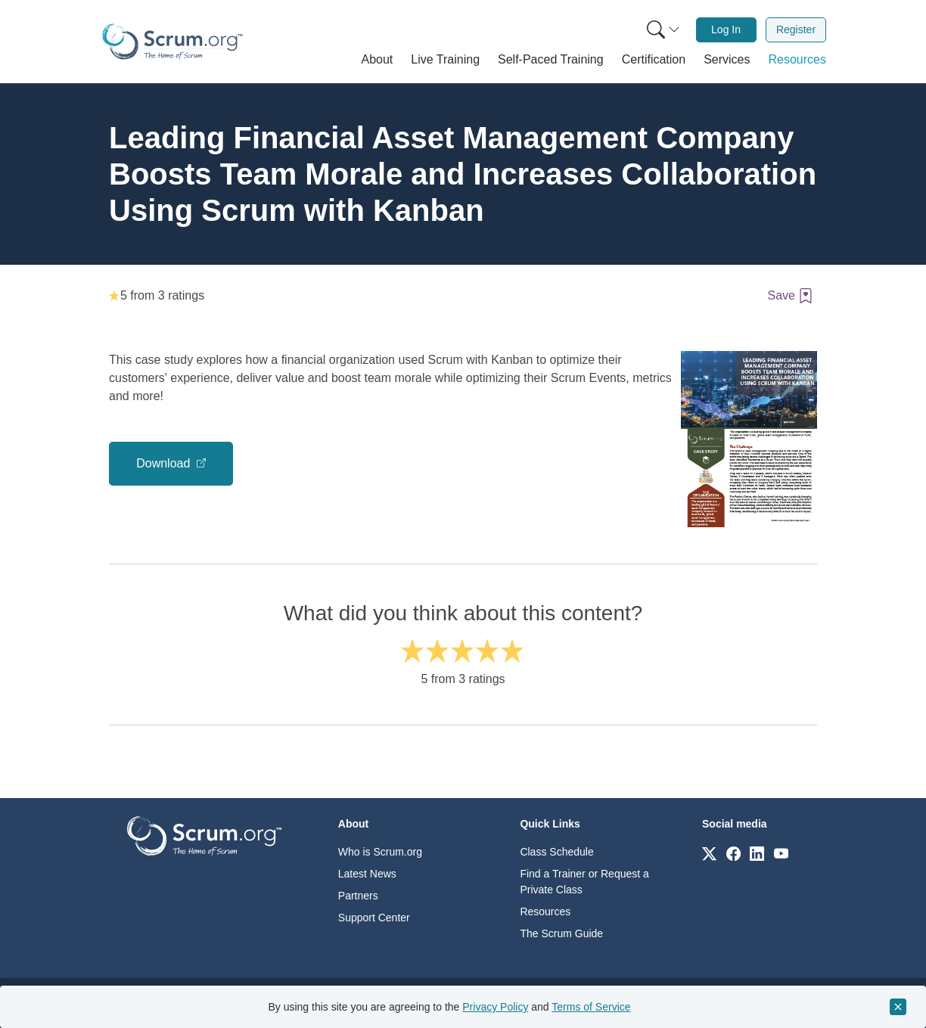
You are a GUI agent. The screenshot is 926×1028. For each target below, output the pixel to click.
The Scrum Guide (561, 933)
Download (165, 463)
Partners (358, 896)
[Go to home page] (204, 834)
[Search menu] (663, 29)
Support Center (374, 918)
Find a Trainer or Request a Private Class (584, 882)
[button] (377, 60)
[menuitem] (662, 29)
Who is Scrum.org (380, 852)
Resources (545, 911)
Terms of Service (591, 1007)
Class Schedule (556, 852)
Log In (726, 29)
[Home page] (172, 41)
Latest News (367, 874)
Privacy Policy (495, 1007)
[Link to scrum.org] (709, 852)
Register (796, 29)
